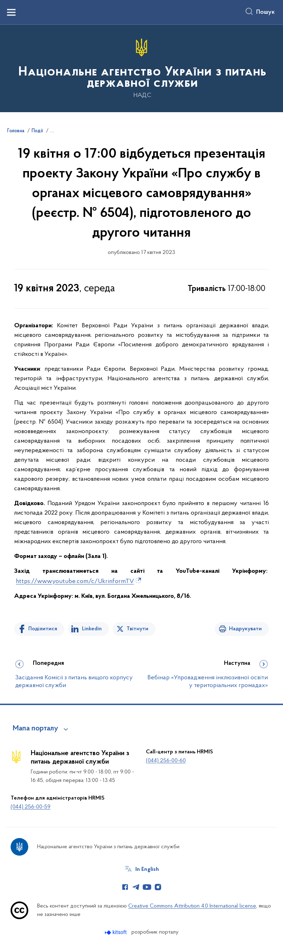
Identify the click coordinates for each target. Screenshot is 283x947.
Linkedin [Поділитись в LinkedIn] (92, 629)
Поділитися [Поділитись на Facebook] (42, 629)
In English (147, 869)
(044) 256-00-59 (31, 807)
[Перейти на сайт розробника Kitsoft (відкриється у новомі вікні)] (116, 932)
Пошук (265, 12)
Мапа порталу (35, 729)
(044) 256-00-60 (166, 761)
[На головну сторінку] (141, 68)
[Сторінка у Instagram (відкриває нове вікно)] (158, 887)
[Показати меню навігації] (11, 12)
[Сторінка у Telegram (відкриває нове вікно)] (136, 887)
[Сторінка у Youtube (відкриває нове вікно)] (147, 887)
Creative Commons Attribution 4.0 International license (192, 906)
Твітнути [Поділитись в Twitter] (137, 629)
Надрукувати (245, 629)
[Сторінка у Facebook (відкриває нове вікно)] (125, 887)
